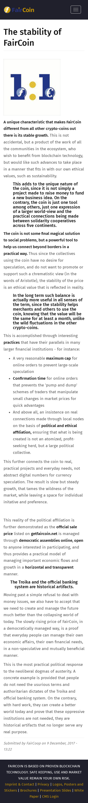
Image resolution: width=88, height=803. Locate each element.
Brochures (28, 790)
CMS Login (50, 796)
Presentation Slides (55, 790)
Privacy (43, 784)
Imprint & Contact (19, 784)
